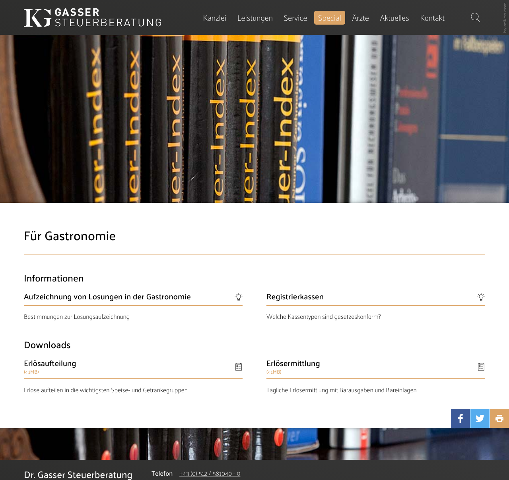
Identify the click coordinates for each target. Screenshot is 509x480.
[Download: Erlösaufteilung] (133, 376)
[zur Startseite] (92, 17)
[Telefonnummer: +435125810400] (209, 473)
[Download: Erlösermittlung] (375, 376)
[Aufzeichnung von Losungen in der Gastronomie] (133, 306)
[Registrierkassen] (375, 306)
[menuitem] (215, 18)
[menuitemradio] (360, 18)
